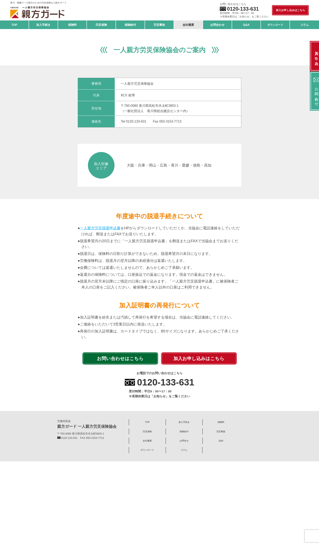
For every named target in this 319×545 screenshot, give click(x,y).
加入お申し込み (311, 56)
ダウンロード (248, 523)
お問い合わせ (311, 91)
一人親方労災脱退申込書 (100, 319)
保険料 (195, 513)
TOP (142, 513)
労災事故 (142, 523)
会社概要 (168, 523)
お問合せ (195, 523)
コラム (142, 533)
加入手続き (168, 513)
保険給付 (248, 513)
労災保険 (222, 513)
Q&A (222, 523)
